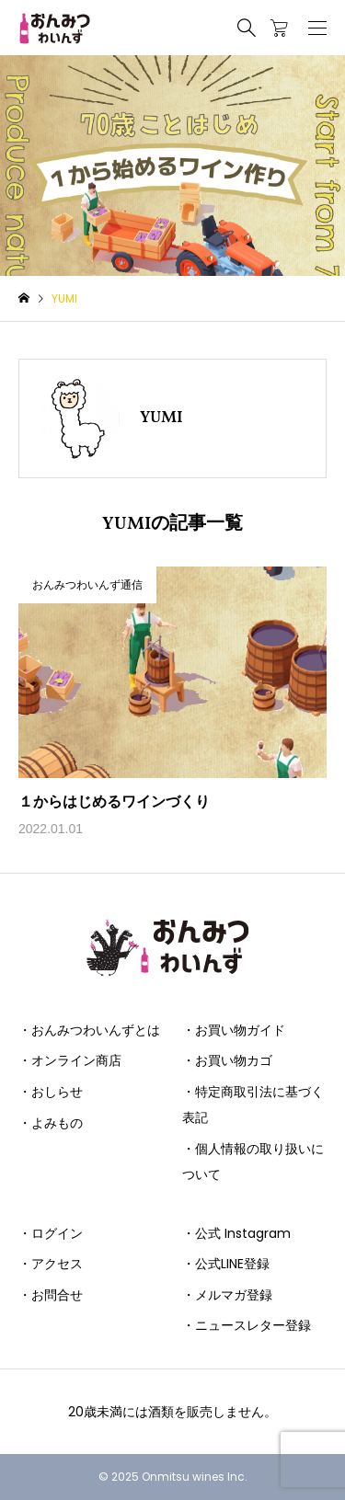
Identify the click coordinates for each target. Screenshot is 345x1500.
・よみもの (50, 1123)
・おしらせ (50, 1091)
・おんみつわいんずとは (89, 1030)
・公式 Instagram (236, 1233)
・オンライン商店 (69, 1060)
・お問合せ (50, 1295)
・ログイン (50, 1233)
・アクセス (50, 1263)
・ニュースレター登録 (246, 1325)
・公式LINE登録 (226, 1263)
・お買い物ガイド (233, 1030)
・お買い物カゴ (227, 1060)
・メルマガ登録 (227, 1295)
